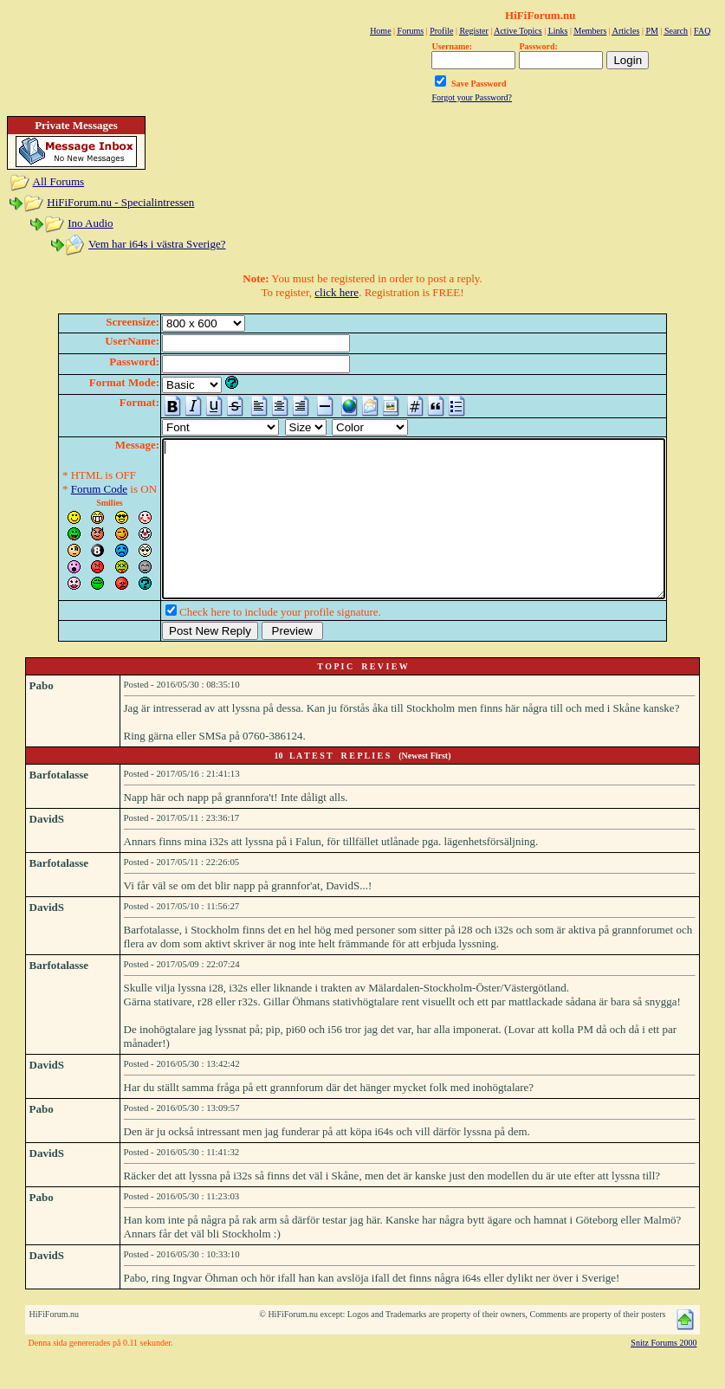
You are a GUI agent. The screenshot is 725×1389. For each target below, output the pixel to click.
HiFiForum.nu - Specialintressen (120, 202)
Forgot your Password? (471, 97)
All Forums (59, 181)
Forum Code (69, 488)
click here (336, 292)
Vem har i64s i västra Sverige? (156, 243)
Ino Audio (90, 222)
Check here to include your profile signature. (250, 642)
